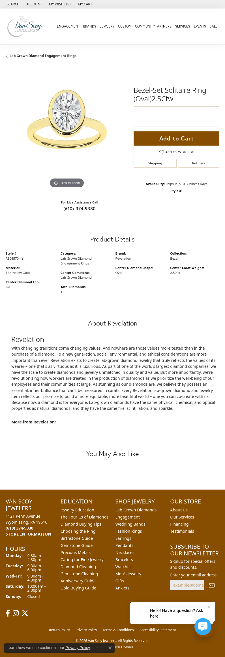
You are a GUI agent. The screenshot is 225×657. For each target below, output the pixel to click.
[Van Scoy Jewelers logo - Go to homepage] (26, 26)
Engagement (68, 26)
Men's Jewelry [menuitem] (128, 573)
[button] (13, 4)
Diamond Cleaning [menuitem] (78, 566)
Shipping (155, 163)
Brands (89, 26)
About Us (179, 510)
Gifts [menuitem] (119, 580)
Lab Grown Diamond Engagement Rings (43, 55)
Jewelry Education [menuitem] (77, 510)
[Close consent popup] (110, 648)
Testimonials (182, 531)
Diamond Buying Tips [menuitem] (81, 524)
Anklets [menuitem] (122, 588)
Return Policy (59, 629)
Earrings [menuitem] (123, 538)
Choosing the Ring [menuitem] (78, 531)
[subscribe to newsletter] (211, 585)
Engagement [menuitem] (127, 517)
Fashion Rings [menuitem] (128, 531)
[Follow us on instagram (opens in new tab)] (16, 613)
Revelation (123, 258)
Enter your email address (193, 575)
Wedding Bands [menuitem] (130, 524)
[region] (67, 128)
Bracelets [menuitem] (124, 559)
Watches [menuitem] (123, 566)
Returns (198, 163)
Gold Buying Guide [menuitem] (78, 588)
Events (200, 26)
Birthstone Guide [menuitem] (77, 538)
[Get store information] (29, 534)
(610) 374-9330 (79, 208)
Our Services (182, 517)
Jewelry (107, 26)
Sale (214, 26)
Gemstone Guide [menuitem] (77, 545)
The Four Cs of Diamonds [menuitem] (85, 517)
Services (182, 26)
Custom (125, 26)
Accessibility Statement (158, 629)
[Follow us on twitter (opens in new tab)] (25, 613)
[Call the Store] (19, 528)
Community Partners (153, 26)
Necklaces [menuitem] (124, 552)
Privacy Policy (86, 629)
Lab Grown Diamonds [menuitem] (136, 510)
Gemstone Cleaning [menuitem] (79, 573)
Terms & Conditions (118, 629)
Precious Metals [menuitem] (76, 552)
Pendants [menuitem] (124, 545)
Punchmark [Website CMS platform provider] (122, 647)
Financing (179, 524)
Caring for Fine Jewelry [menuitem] (82, 559)
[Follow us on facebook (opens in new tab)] (8, 613)
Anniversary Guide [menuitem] (78, 580)
